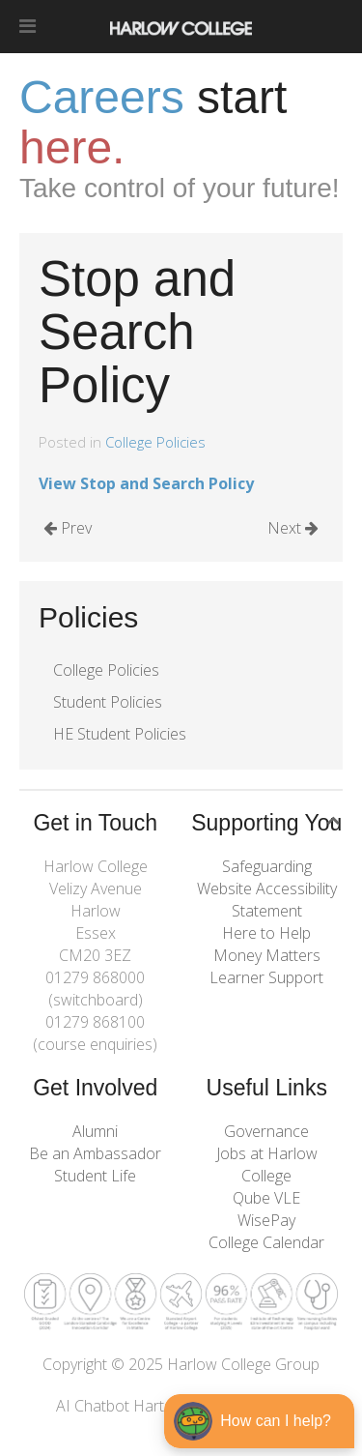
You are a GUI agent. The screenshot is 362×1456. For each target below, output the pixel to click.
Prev (67, 528)
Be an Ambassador (95, 1153)
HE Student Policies (119, 733)
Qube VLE (266, 1197)
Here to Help (266, 933)
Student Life (95, 1175)
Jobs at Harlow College (267, 1164)
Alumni (95, 1131)
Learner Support (266, 977)
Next (293, 528)
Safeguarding (267, 866)
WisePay (266, 1220)
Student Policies (107, 702)
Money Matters (266, 955)
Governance (266, 1131)
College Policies (155, 441)
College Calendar (266, 1242)
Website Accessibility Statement (267, 899)
